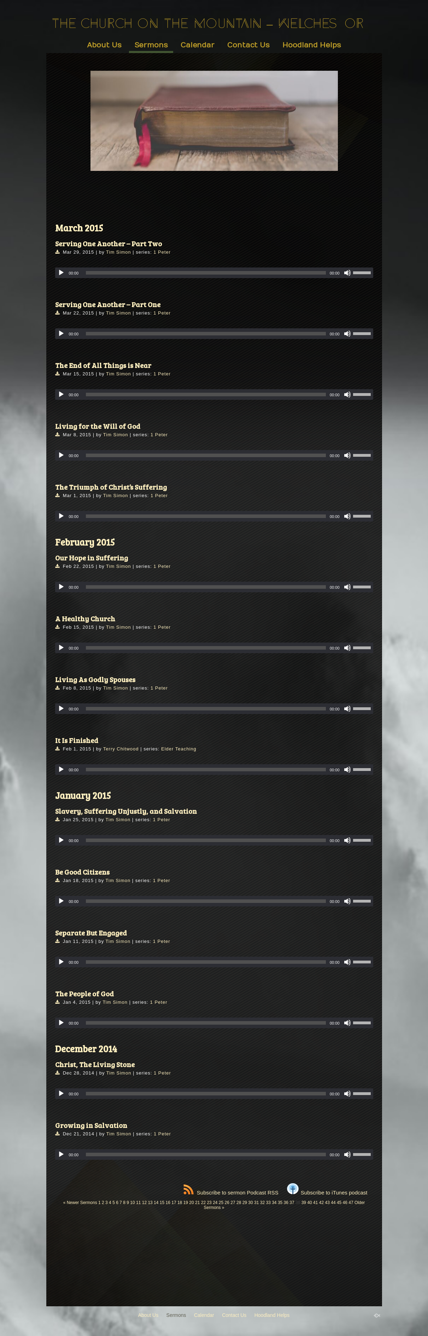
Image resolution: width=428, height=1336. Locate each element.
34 (274, 1202)
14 (156, 1202)
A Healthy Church (85, 618)
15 (162, 1202)
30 (250, 1202)
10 (132, 1202)
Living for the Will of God (97, 426)
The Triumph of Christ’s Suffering (111, 487)
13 (150, 1202)
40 (309, 1202)
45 (339, 1202)
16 (168, 1202)
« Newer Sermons (80, 1202)
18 (179, 1202)
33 (268, 1202)
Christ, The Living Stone (95, 1064)
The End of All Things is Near (103, 365)
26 (227, 1202)
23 (209, 1202)
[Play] (61, 272)
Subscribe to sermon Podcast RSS (231, 1193)
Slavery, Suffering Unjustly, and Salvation (126, 811)
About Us (104, 45)
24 (215, 1202)
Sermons (151, 45)
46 (345, 1202)
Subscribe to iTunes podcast (327, 1193)
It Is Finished (76, 740)
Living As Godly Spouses (95, 679)
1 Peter (162, 252)
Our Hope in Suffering (91, 558)
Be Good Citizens (82, 872)
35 (280, 1202)
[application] (214, 272)
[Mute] (347, 272)
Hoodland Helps (311, 45)
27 (232, 1202)
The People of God (84, 993)
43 (327, 1202)
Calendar (198, 45)
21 (197, 1202)
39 (303, 1202)
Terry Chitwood (121, 749)
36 (286, 1202)
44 (333, 1202)
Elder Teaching (179, 749)
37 (291, 1202)
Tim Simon (118, 252)
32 (262, 1202)
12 (144, 1202)
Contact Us (248, 45)
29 (244, 1202)
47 (350, 1202)
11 (138, 1202)
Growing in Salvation (91, 1125)
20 (191, 1202)
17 (173, 1202)
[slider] (206, 273)
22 (203, 1202)
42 (321, 1202)
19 (185, 1202)
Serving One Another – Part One (107, 304)
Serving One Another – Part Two (108, 243)
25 (221, 1202)
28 (238, 1202)
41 (315, 1202)
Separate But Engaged (91, 933)
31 (256, 1202)
